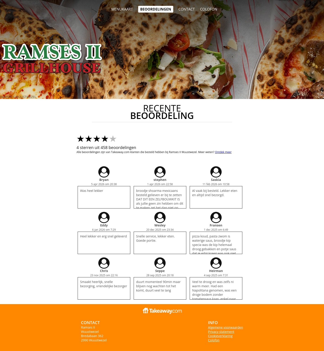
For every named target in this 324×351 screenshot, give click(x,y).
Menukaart (122, 9)
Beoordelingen (155, 9)
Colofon (214, 340)
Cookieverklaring (220, 336)
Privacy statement (221, 331)
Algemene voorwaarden (225, 327)
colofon (208, 9)
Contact (186, 9)
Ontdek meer (223, 152)
